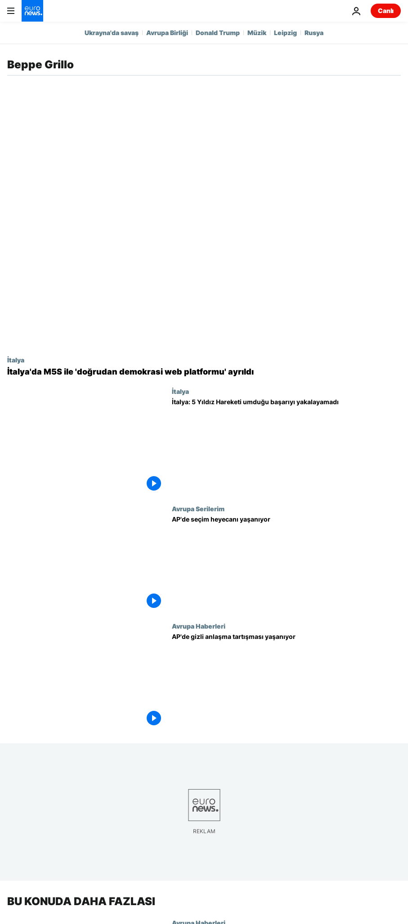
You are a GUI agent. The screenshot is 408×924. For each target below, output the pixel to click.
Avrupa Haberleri (198, 625)
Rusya (314, 32)
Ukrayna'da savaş (112, 32)
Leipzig (285, 32)
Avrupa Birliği (167, 32)
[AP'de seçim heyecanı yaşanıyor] (286, 564)
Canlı (386, 10)
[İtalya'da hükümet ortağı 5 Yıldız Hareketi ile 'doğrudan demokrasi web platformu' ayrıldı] (204, 372)
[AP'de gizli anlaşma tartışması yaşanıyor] (286, 681)
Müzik (256, 32)
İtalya (15, 359)
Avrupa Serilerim (198, 508)
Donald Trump (218, 32)
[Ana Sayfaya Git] (32, 11)
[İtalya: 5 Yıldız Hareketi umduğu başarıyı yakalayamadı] (286, 446)
